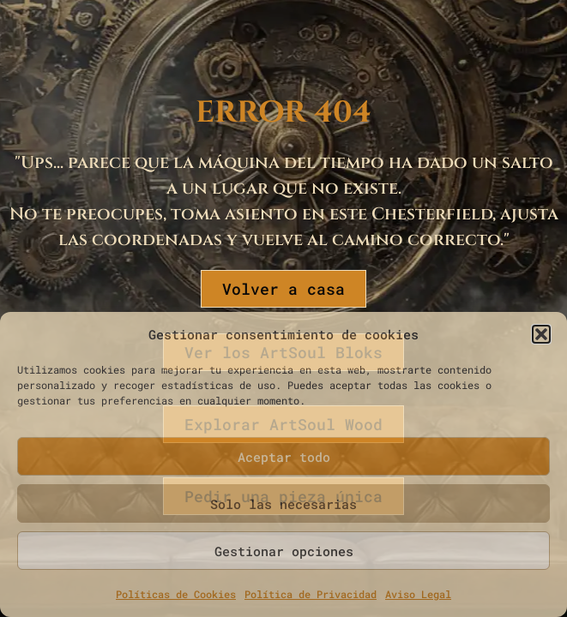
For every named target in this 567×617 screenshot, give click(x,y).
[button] (541, 334)
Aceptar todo (284, 456)
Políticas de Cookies (176, 594)
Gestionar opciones (283, 551)
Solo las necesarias (283, 503)
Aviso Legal (418, 594)
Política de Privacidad (310, 594)
